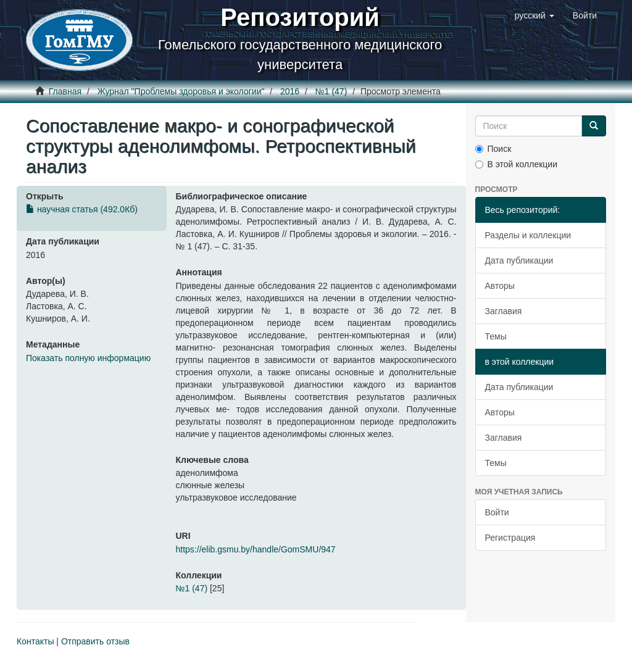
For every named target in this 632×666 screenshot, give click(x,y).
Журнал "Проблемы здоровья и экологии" (181, 91)
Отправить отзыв (95, 641)
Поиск (493, 149)
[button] (534, 15)
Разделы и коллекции (528, 235)
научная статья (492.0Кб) (82, 209)
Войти (497, 512)
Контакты (35, 641)
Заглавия (503, 311)
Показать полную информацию (88, 358)
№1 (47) (331, 91)
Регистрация (510, 538)
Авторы (500, 286)
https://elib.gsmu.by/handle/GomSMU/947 (256, 549)
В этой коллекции (516, 164)
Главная (65, 91)
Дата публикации (519, 260)
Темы (496, 336)
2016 (289, 91)
